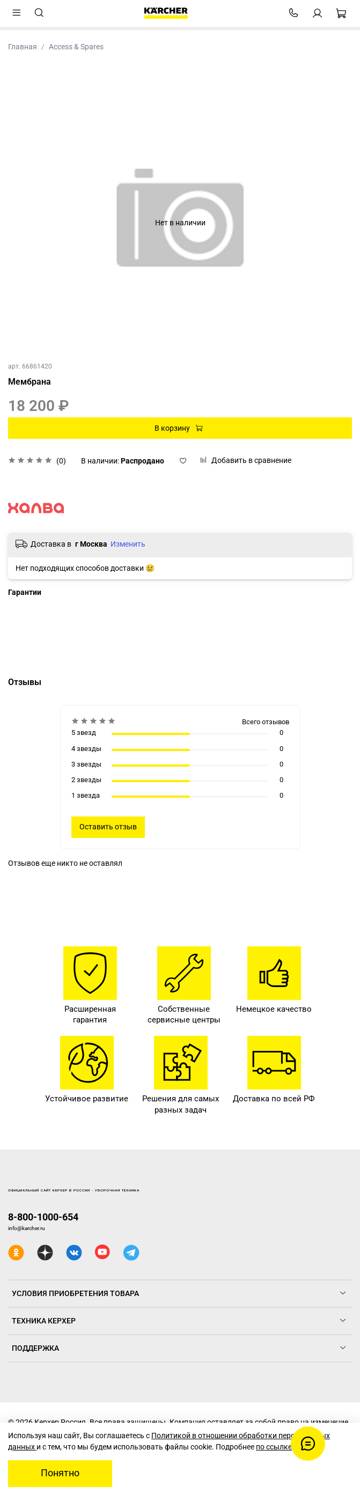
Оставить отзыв (108, 826)
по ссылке (274, 1447)
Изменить (128, 544)
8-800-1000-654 (43, 1217)
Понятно (60, 1473)
